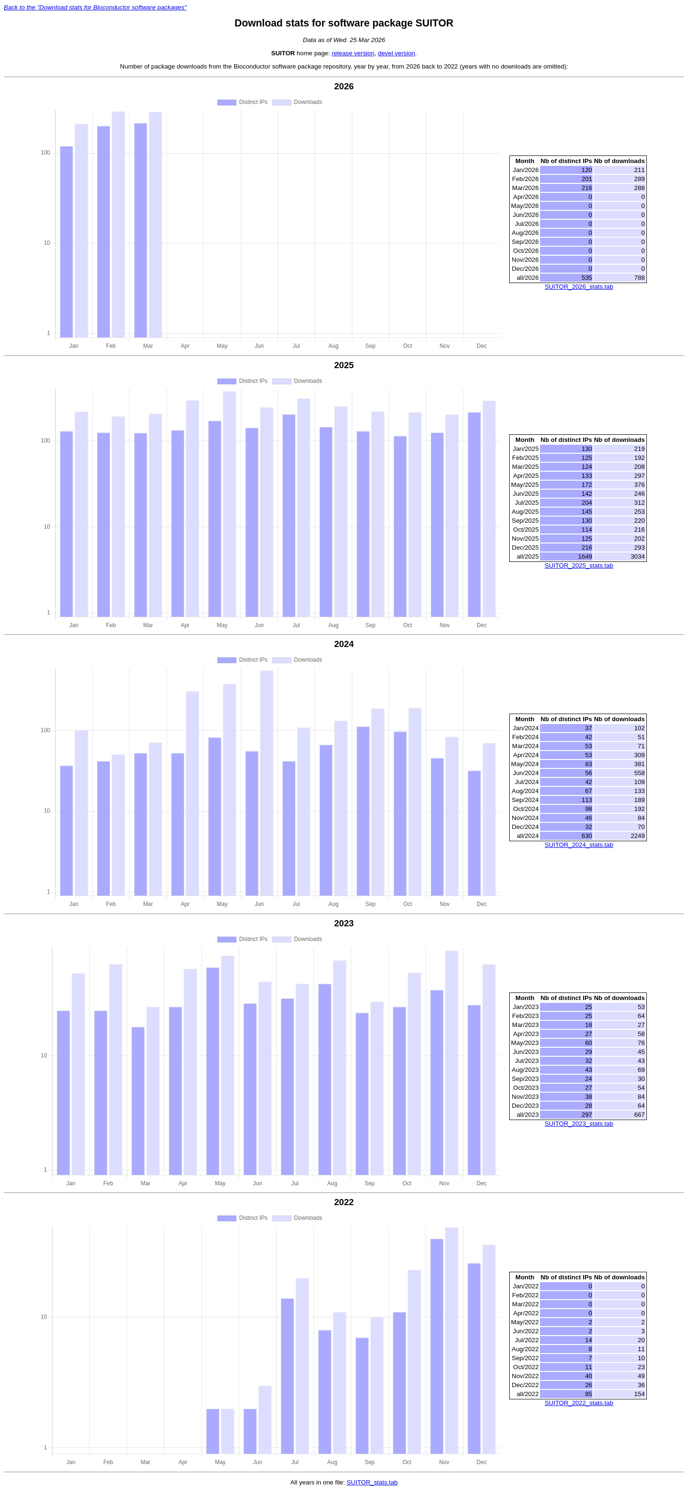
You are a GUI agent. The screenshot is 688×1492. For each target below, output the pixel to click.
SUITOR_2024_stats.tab (579, 844)
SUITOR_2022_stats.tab (579, 1402)
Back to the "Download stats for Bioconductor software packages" (95, 7)
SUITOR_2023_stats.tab (579, 1123)
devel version (396, 53)
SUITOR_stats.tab (372, 1482)
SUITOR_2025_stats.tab (579, 565)
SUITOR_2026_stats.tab (579, 286)
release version (352, 53)
